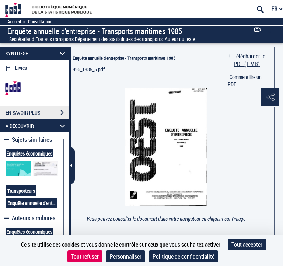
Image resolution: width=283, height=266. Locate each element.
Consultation (39, 21)
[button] (270, 97)
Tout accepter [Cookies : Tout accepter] (246, 245)
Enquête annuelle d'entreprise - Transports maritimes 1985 (124, 58)
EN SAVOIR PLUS (37, 113)
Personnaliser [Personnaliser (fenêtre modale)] (126, 256)
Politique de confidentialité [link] (183, 256)
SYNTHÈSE (36, 53)
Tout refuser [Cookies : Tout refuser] (85, 256)
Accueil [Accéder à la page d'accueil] (14, 21)
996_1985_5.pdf (89, 69)
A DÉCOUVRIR (36, 125)
